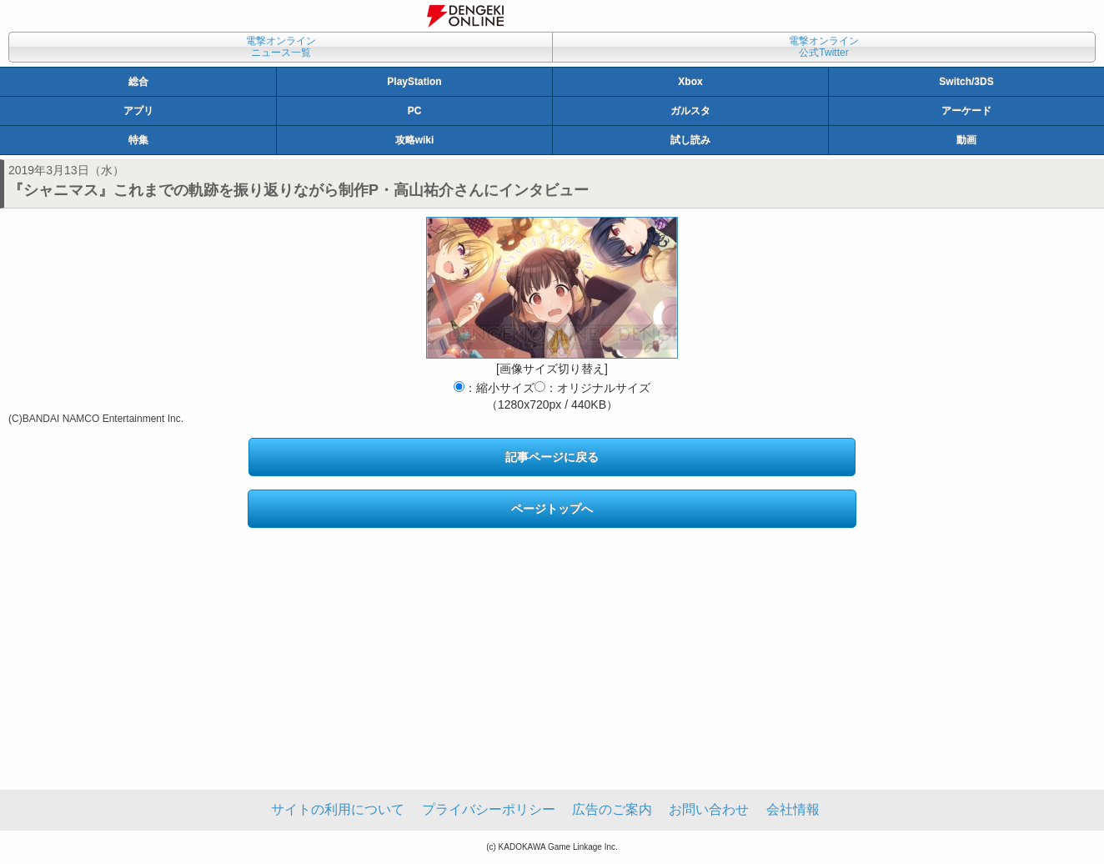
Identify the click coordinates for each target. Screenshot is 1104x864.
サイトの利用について (337, 809)
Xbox (690, 82)
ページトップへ (552, 508)
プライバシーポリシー (488, 809)
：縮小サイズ (494, 387)
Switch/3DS (966, 82)
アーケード (966, 111)
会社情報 (793, 809)
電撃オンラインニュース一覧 (281, 46)
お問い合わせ (709, 809)
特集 (138, 140)
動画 (966, 140)
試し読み (690, 140)
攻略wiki (414, 140)
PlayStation (414, 82)
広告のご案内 (612, 809)
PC (415, 111)
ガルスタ (690, 111)
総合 (138, 82)
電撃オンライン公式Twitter (824, 46)
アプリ (138, 111)
